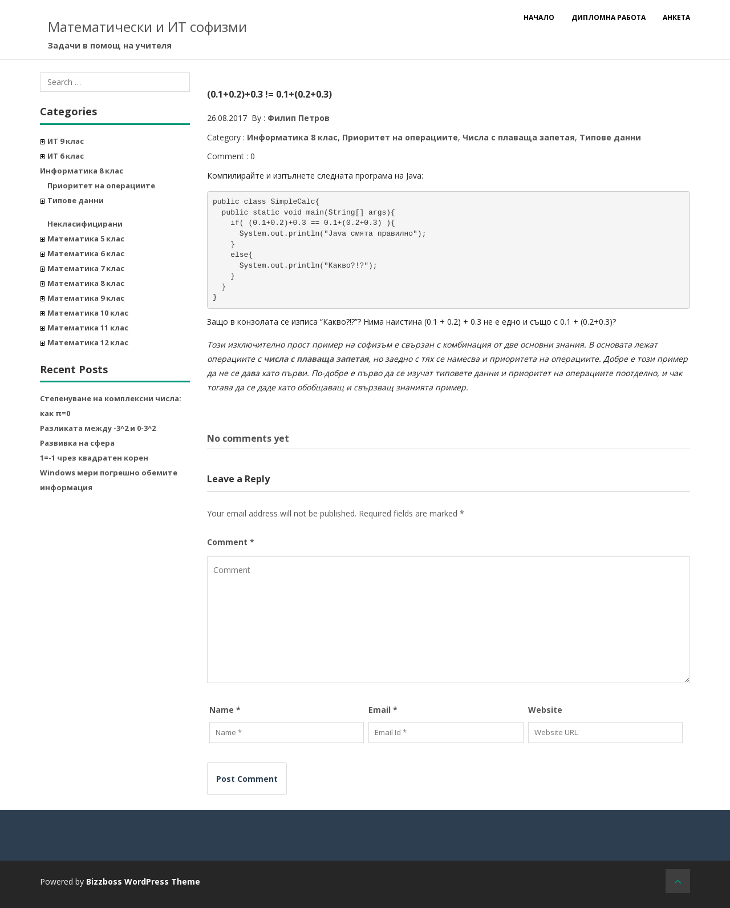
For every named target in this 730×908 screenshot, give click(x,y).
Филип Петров (298, 117)
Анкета (676, 17)
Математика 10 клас (87, 313)
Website (545, 709)
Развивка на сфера (77, 443)
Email (383, 709)
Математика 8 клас (85, 283)
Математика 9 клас (85, 298)
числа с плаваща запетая (315, 358)
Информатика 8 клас (81, 171)
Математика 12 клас (87, 342)
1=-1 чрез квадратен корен (94, 458)
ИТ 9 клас (65, 141)
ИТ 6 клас (65, 156)
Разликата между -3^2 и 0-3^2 (98, 428)
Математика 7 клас (85, 268)
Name (225, 709)
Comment (230, 541)
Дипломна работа (608, 17)
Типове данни (75, 200)
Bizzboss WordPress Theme (143, 881)
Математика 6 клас (85, 253)
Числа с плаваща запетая (519, 137)
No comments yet (248, 438)
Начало (539, 17)
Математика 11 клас (87, 327)
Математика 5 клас (85, 238)
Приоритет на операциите (101, 185)
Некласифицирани (85, 224)
